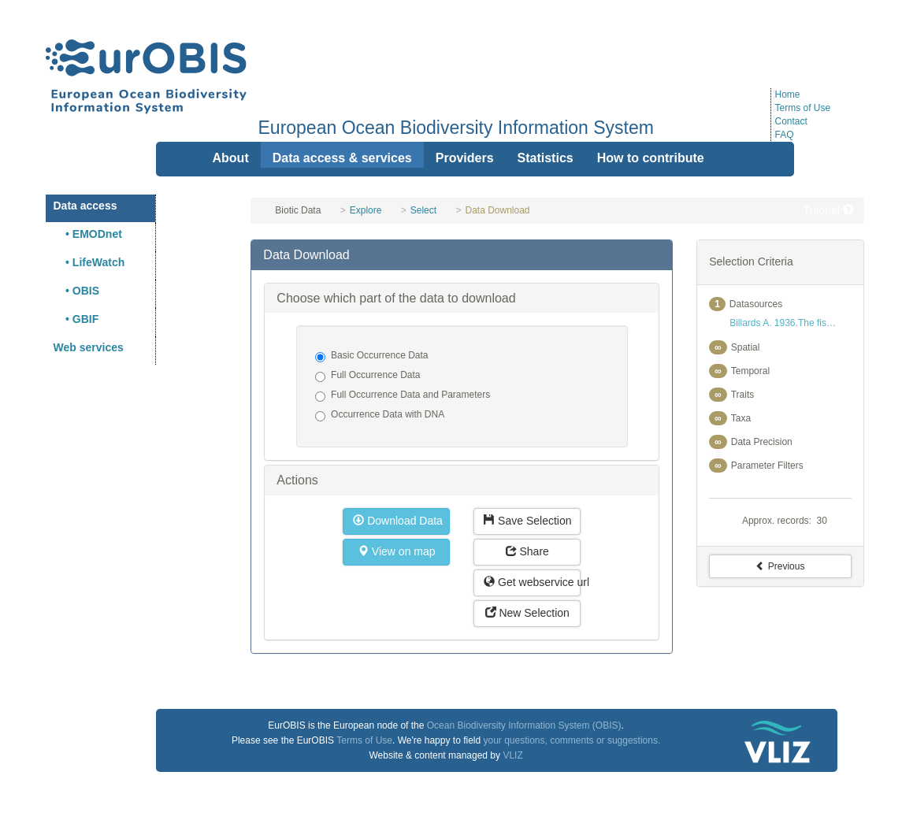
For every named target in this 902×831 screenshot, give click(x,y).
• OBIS (77, 290)
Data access (85, 205)
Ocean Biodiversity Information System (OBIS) (524, 725)
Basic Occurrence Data (371, 356)
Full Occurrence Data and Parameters (402, 395)
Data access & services (342, 158)
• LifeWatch (89, 262)
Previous (779, 566)
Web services (89, 347)
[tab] (461, 255)
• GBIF (76, 319)
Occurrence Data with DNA (379, 415)
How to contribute (650, 158)
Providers (465, 158)
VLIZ (512, 755)
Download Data (398, 520)
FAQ (784, 134)
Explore (366, 210)
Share (527, 551)
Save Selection (527, 520)
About (231, 158)
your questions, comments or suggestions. (571, 740)
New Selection (527, 613)
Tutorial (829, 210)
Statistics (545, 158)
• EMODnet (88, 234)
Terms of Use (803, 107)
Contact (791, 121)
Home (787, 94)
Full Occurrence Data (367, 375)
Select (423, 210)
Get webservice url (532, 582)
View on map (397, 551)
